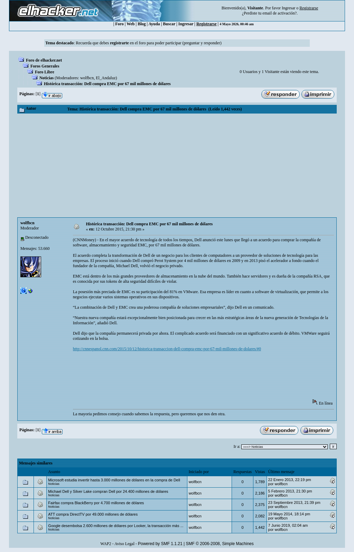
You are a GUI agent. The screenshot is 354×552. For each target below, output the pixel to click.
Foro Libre (44, 72)
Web (130, 23)
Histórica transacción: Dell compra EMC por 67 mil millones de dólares (107, 83)
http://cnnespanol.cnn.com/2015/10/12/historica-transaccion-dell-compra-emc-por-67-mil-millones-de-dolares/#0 (167, 348)
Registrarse (206, 23)
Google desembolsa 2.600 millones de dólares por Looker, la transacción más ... (115, 526)
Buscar (169, 23)
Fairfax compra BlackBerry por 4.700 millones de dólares (96, 503)
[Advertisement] (177, 165)
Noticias (46, 77)
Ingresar (288, 8)
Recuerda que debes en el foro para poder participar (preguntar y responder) (149, 42)
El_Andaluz (105, 77)
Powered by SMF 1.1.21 (160, 543)
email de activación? (279, 13)
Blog (142, 23)
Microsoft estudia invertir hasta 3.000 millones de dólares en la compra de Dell (114, 480)
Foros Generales (44, 66)
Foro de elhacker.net (44, 60)
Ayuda (154, 23)
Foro (119, 23)
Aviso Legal (124, 543)
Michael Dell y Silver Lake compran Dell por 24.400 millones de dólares (108, 491)
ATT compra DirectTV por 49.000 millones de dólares (93, 514)
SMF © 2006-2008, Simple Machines (220, 543)
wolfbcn (87, 77)
